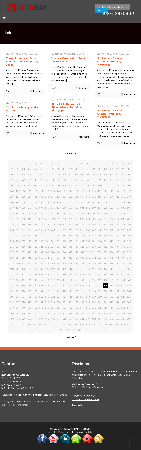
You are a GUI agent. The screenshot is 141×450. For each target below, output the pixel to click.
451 (64, 280)
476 (88, 285)
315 (129, 241)
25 (29, 169)
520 (100, 296)
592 (29, 319)
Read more (38, 91)
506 (18, 296)
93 (58, 185)
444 (23, 280)
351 (94, 252)
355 (117, 252)
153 (41, 202)
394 (100, 263)
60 (111, 174)
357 (129, 252)
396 (111, 263)
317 (18, 246)
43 (12, 174)
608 (123, 319)
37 (99, 169)
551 (35, 307)
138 (76, 196)
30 (58, 169)
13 (82, 163)
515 (70, 296)
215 (35, 219)
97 (82, 185)
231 (129, 219)
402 (23, 269)
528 (23, 302)
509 (35, 296)
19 (117, 163)
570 (23, 313)
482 (123, 285)
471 (59, 285)
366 (59, 257)
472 (64, 285)
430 (64, 274)
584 (105, 313)
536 (70, 302)
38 (105, 169)
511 (47, 296)
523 (117, 296)
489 (41, 291)
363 (41, 257)
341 (35, 252)
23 (17, 169)
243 (76, 224)
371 (88, 257)
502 (117, 291)
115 (64, 191)
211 (12, 219)
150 (23, 202)
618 (59, 324)
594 (41, 319)
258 (41, 230)
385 (47, 263)
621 (76, 324)
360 (23, 257)
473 (70, 285)
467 (35, 285)
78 (94, 180)
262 (64, 230)
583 (100, 313)
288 (94, 235)
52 (64, 174)
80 (105, 180)
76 (82, 180)
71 (53, 180)
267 (94, 230)
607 (117, 319)
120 (94, 191)
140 (88, 196)
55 (82, 174)
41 (123, 169)
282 (59, 235)
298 (29, 241)
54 (76, 174)
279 (41, 235)
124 (117, 191)
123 (111, 191)
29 (53, 169)
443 (18, 280)
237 (41, 224)
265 (82, 230)
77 (88, 180)
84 (129, 180)
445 (29, 280)
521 (105, 296)
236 (35, 224)
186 (111, 207)
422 (18, 274)
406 (47, 269)
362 (35, 257)
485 (18, 291)
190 (12, 213)
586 (117, 313)
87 (23, 185)
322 (47, 246)
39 (111, 169)
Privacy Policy (65, 432)
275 (18, 235)
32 (70, 169)
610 (12, 324)
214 (29, 219)
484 (12, 291)
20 (123, 163)
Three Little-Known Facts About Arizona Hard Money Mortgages (67, 107)
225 (94, 219)
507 (23, 296)
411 (76, 269)
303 (59, 241)
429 (59, 274)
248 (105, 224)
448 (47, 280)
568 (12, 313)
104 (123, 185)
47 (35, 174)
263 (70, 230)
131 (35, 196)
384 (41, 263)
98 (88, 185)
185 (105, 207)
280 (47, 235)
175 (47, 207)
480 (111, 285)
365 (53, 257)
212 (18, 219)
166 (117, 202)
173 (35, 207)
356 (123, 252)
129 (23, 196)
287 (88, 235)
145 (117, 196)
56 (88, 174)
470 (53, 285)
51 (58, 174)
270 (111, 230)
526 (12, 302)
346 (64, 252)
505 (12, 296)
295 (12, 241)
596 (53, 319)
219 (59, 219)
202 (82, 213)
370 (82, 257)
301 (47, 241)
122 (105, 191)
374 (105, 257)
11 (70, 163)
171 (23, 207)
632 (67, 330)
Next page (70, 336)
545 (123, 302)
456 (94, 280)
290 (105, 235)
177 (59, 207)
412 (82, 269)
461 (123, 280)
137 (70, 196)
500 (105, 291)
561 (94, 307)
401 (18, 269)
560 (88, 307)
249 (111, 224)
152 (35, 202)
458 (105, 280)
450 (59, 280)
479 (105, 285)
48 (41, 174)
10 (64, 163)
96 (76, 185)
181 (82, 207)
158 (70, 202)
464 (18, 285)
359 (18, 257)
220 (64, 219)
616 (47, 324)
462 (129, 280)
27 (41, 169)
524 (123, 296)
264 (76, 230)
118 (82, 191)
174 (41, 207)
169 (12, 207)
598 (64, 319)
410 (70, 269)
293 (123, 235)
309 (94, 241)
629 (123, 324)
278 (35, 235)
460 (117, 280)
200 (70, 213)
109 (29, 191)
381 (23, 263)
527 (18, 302)
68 (35, 180)
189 (129, 207)
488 (35, 291)
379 (12, 263)
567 (129, 307)
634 (79, 330)
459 (111, 280)
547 (12, 307)
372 (94, 257)
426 (41, 274)
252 (129, 224)
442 (12, 280)
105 (129, 185)
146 (123, 196)
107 (18, 191)
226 (100, 219)
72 (58, 180)
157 (64, 202)
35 (88, 169)
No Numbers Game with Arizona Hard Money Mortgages (111, 61)
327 (76, 246)
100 (100, 185)
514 (64, 296)
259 (47, 230)
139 (82, 196)
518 (88, 296)
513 (59, 296)
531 (41, 302)
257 (35, 230)
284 (70, 235)
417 (111, 269)
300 (41, 241)
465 (23, 285)
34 (82, 169)
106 (12, 191)
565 (117, 307)
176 (53, 207)
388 (64, 263)
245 (88, 224)
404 (35, 269)
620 (70, 324)
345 (59, 252)
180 (76, 207)
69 (41, 180)
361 (29, 257)
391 (82, 263)
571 (29, 313)
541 (100, 302)
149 (18, 202)
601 (82, 319)
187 (117, 207)
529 (29, 302)
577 (64, 313)
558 (76, 307)
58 (99, 174)
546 (129, 302)
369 (76, 257)
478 (100, 285)
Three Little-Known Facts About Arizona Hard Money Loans (22, 61)
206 (105, 213)
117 (76, 191)
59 (105, 174)
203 (88, 213)
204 (94, 213)
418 (117, 269)
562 (100, 307)
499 (100, 291)
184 (100, 207)
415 (100, 269)
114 (59, 191)
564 (111, 307)
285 (76, 235)
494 (70, 291)
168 (129, 202)
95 (70, 185)
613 (29, 324)
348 (76, 252)
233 (18, 224)
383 (35, 263)
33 (76, 169)
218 (53, 219)
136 (64, 196)
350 (88, 252)
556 (64, 307)
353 (105, 252)
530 (35, 302)
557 (70, 307)
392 (88, 263)
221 (70, 219)
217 (47, 219)
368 (70, 257)
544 (117, 302)
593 (35, 319)
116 (70, 191)
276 (23, 235)
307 (82, 241)
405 (41, 269)
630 (129, 324)
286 (82, 235)
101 (105, 185)
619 (64, 324)
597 (59, 319)
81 (111, 180)
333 (111, 246)
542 (105, 302)
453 (76, 280)
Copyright (51, 432)
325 (64, 246)
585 (111, 313)
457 (100, 280)
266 (88, 230)
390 (76, 263)
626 (105, 324)
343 (47, 252)
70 (47, 180)
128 (18, 196)
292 (117, 235)
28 (47, 169)
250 (117, 224)
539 (88, 302)
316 (12, 246)
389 (70, 263)
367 (64, 257)
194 (35, 213)
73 (64, 180)
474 (76, 285)
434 (88, 274)
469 (47, 285)
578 (70, 313)
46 (29, 174)
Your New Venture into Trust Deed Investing (68, 60)
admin (12, 53)
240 (59, 224)
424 (29, 274)
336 (129, 246)
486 (23, 291)
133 (47, 196)
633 (73, 330)
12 (76, 163)
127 (12, 196)
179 (70, 207)
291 (111, 235)
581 (88, 313)
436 (100, 274)
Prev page (70, 153)
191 (18, 213)
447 (41, 280)
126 (129, 191)
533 (53, 302)
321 (41, 246)
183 (94, 207)
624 (94, 324)
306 (76, 241)
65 (17, 180)
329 (88, 246)
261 (59, 230)
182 (88, 207)
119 (88, 191)
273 (129, 230)
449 (53, 280)
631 (62, 330)
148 (12, 202)
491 (53, 291)
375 (111, 257)
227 (105, 219)
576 (59, 313)
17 (105, 163)
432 (76, 274)
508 (29, 296)
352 (100, 252)
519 (94, 296)
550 (29, 307)
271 (117, 230)
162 (94, 202)
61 (117, 174)
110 (35, 191)
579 (76, 313)
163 (100, 202)
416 (105, 269)
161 (88, 202)
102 (111, 185)
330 (94, 246)
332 (105, 246)
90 (41, 185)
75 (76, 180)
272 (123, 230)
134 (53, 196)
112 (47, 191)
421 (12, 274)
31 (64, 169)
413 (88, 269)
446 (35, 280)
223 (82, 219)
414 (94, 269)
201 (76, 213)
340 (29, 252)
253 (12, 230)
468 (41, 285)
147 (129, 196)
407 (53, 269)
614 (35, 324)
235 (29, 224)
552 (41, 307)
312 (111, 241)
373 (100, 257)
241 (64, 224)
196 (47, 213)
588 (129, 313)
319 (29, 246)
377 (123, 257)
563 (105, 307)
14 (88, 163)
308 (88, 241)
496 (82, 291)
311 (105, 241)
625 (100, 324)
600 (76, 319)
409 (64, 269)
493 (64, 291)
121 (100, 191)
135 (59, 196)
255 (23, 230)
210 (129, 213)
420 (129, 269)
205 (100, 213)
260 (53, 230)
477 (94, 285)
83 (123, 180)
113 (53, 191)
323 (53, 246)
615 (41, 324)
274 (12, 235)
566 (123, 307)
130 (29, 196)
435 (94, 274)
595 (47, 319)
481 (117, 285)
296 (18, 241)
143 (105, 196)
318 (23, 246)
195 (41, 213)
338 (18, 252)
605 (105, 319)
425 (35, 274)
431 (70, 274)
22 (12, 169)
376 (117, 257)
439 (117, 274)
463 (12, 285)
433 (82, 274)
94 (64, 185)
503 (123, 291)
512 (53, 296)
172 (29, 207)
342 (41, 252)
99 (94, 185)
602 (88, 319)
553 (47, 307)
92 (53, 185)
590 (18, 319)
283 (64, 235)
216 (41, 219)
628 (117, 324)
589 (12, 319)
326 (70, 246)
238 (47, 224)
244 (82, 224)
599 (70, 319)
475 (82, 285)
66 (23, 180)
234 (23, 224)
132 (41, 196)
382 (29, 263)
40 (117, 169)
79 (99, 180)
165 (111, 202)
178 (64, 207)
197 (53, 213)
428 (53, 274)
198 (59, 213)
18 (111, 163)
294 (129, 235)
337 (12, 252)
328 (82, 246)
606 (111, 319)
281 (53, 235)
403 (29, 269)
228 (111, 219)
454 (82, 280)
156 (59, 202)
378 (129, 257)
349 (82, 252)
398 (123, 263)
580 (82, 313)
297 (23, 241)
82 (117, 180)
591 (23, 319)
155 (53, 202)
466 (29, 285)
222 (76, 219)
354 (111, 252)
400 (12, 269)
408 (59, 269)
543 (111, 302)
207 (111, 213)
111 (41, 191)
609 (129, 319)
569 (18, 313)
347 (70, 252)
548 (18, 307)
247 (100, 224)
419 (123, 269)
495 (76, 291)
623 (88, 324)
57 (94, 174)
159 (76, 202)
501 (111, 291)
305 (70, 241)
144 (111, 196)
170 (18, 207)
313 (117, 241)
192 (23, 213)
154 (47, 202)
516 (76, 296)
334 (117, 246)
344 (53, 252)
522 (111, 296)
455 (88, 280)
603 (94, 319)
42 (129, 169)
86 (17, 185)
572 (35, 313)
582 (94, 313)
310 (100, 241)
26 (35, 169)
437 (105, 274)
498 (94, 291)
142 (100, 196)
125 (123, 191)
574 (47, 313)
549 (23, 307)
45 (23, 174)
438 (111, 274)
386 (53, 263)
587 (123, 313)
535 (64, 302)
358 (12, 257)
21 (129, 163)
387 (59, 263)
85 (12, 185)
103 (117, 185)
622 (82, 324)
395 (105, 263)
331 (100, 246)
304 (64, 241)
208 (117, 213)
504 (129, 291)
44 (17, 174)
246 (94, 224)
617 (53, 324)
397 (117, 263)
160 (82, 202)
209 (123, 213)
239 (53, 224)
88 (29, 185)
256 (29, 230)
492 (59, 291)
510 (41, 296)
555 (59, 307)
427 (47, 274)
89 (35, 185)
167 (123, 202)
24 (23, 169)
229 (117, 219)
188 (123, 207)
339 (23, 252)
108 (23, 191)
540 (94, 302)
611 (18, 324)
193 (29, 213)
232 (12, 224)
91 (47, 185)
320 (35, 246)
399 (129, 263)
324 (59, 246)
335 (123, 246)
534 (59, 302)
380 (18, 263)
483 (129, 285)
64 (12, 180)
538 (82, 302)
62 (123, 174)
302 (53, 241)
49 (47, 174)
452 (70, 280)
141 (94, 196)
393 (94, 263)
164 (105, 202)
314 (123, 241)
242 (70, 224)
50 (53, 174)
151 (29, 202)
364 (47, 257)
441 (129, 274)
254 (18, 230)
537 (76, 302)
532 (47, 302)
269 (105, 230)
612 (23, 324)
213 (23, 219)
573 (41, 313)
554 (53, 307)
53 (70, 174)
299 (35, 241)
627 (111, 324)
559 (82, 307)
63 (129, 174)
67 (29, 180)
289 (100, 235)
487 (29, 291)
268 (100, 230)
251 (123, 224)
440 (123, 274)
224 (88, 219)
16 (99, 163)
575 (53, 313)
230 (123, 219)
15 (94, 163)
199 (64, 213)
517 (82, 296)
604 (100, 319)
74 (70, 180)
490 (47, 291)
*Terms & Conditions (83, 432)
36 (94, 169)
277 (29, 235)
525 (129, 296)
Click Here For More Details (14, 404)
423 (23, 274)
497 (88, 291)
